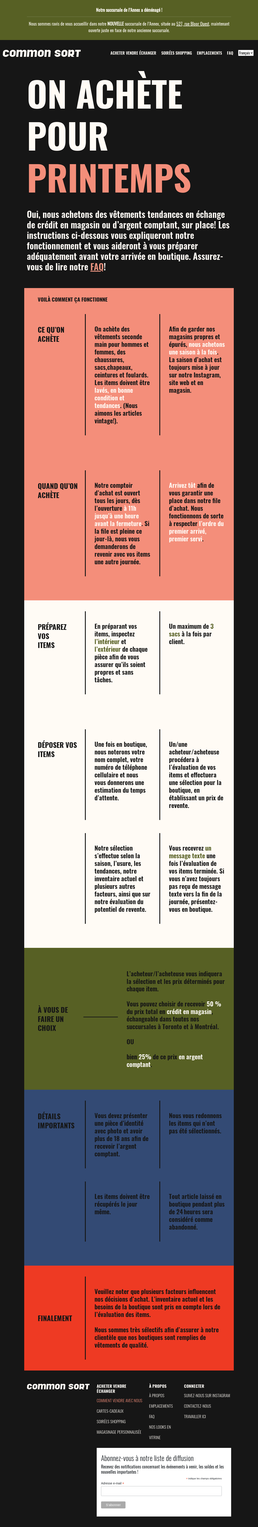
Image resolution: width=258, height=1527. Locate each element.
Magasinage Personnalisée (119, 1432)
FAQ (230, 53)
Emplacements (209, 53)
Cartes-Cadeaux (110, 1411)
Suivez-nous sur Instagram (207, 1395)
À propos (156, 1395)
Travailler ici (195, 1416)
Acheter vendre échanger (133, 53)
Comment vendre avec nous (119, 1400)
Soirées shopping (176, 53)
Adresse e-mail (112, 1483)
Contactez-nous (197, 1406)
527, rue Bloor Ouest (192, 23)
